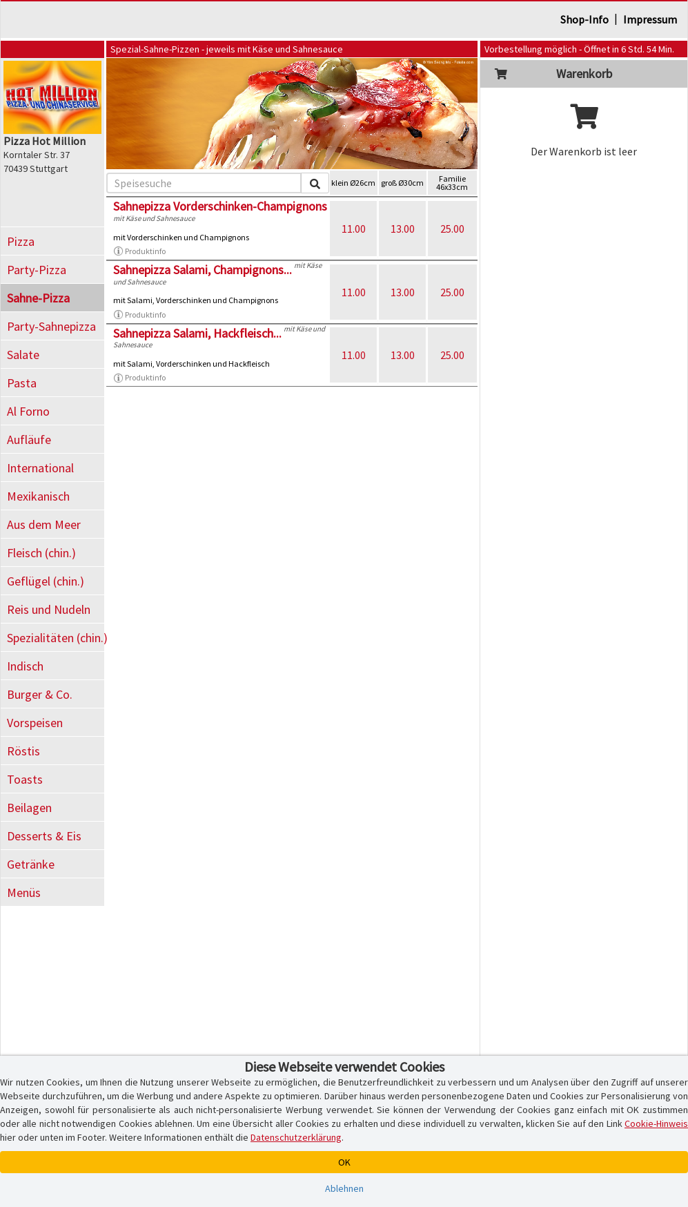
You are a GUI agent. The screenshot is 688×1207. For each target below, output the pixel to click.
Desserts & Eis (44, 836)
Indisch (25, 666)
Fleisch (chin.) (41, 553)
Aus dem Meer (44, 524)
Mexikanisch (38, 496)
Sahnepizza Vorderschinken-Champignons (220, 206)
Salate (23, 355)
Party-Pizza (36, 270)
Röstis (23, 751)
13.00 (403, 228)
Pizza (21, 241)
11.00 (354, 228)
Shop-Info (584, 19)
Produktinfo (139, 251)
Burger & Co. (39, 694)
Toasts (25, 779)
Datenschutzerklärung (296, 1137)
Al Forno (28, 411)
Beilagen (29, 807)
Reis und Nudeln (48, 609)
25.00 (452, 228)
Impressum (650, 19)
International (40, 468)
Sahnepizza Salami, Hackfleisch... (197, 333)
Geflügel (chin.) (45, 581)
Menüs (24, 892)
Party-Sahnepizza (51, 326)
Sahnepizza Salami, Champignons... (202, 270)
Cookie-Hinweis (656, 1123)
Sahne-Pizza (38, 298)
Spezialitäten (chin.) (55, 638)
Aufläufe (29, 439)
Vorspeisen (35, 723)
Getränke (31, 864)
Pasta (22, 383)
